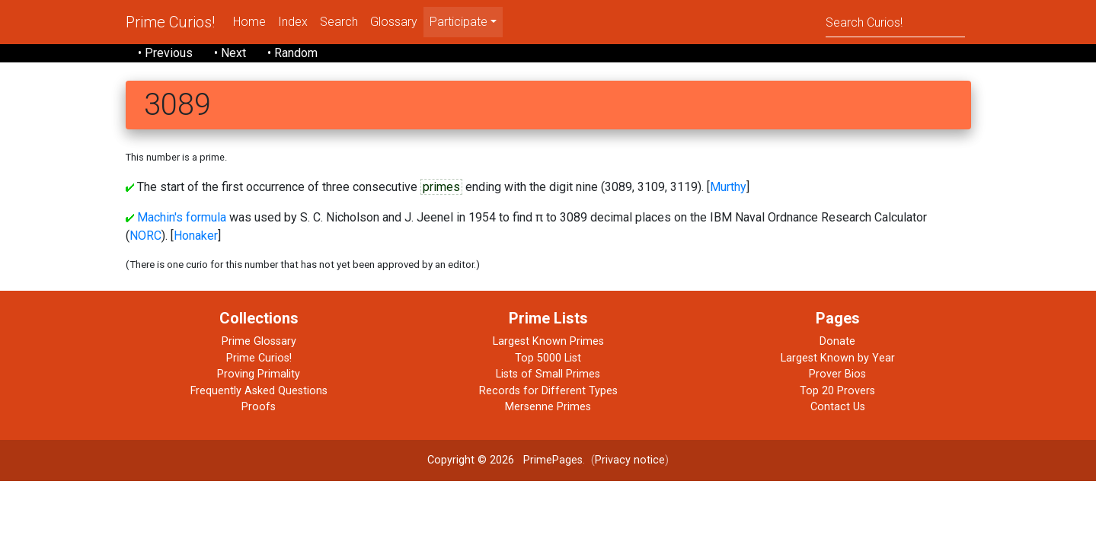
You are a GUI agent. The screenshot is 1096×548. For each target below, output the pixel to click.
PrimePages (553, 460)
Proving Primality (258, 374)
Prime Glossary (259, 341)
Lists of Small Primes (548, 374)
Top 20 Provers (837, 390)
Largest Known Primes (548, 341)
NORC (145, 235)
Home (249, 21)
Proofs (258, 406)
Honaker (196, 235)
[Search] (895, 21)
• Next (230, 53)
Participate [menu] (458, 21)
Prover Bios (837, 374)
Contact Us (837, 406)
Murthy (728, 187)
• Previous (165, 53)
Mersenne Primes (548, 406)
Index (293, 21)
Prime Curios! (170, 22)
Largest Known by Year (838, 358)
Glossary (393, 21)
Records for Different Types (548, 390)
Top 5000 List (548, 358)
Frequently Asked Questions (259, 390)
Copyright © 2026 (470, 460)
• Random (292, 53)
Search (339, 21)
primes (441, 187)
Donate (837, 341)
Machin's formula (181, 217)
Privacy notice (630, 460)
